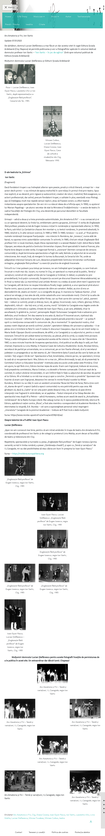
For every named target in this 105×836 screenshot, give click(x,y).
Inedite (29, 24)
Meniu (11, 7)
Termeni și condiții (37, 832)
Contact (18, 832)
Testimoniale (84, 16)
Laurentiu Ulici (82, 814)
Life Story (22, 16)
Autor (68, 16)
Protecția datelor (82, 832)
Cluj (33, 814)
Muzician (38, 16)
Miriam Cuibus (51, 818)
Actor (54, 16)
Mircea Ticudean (36, 818)
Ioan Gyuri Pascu (57, 814)
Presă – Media (12, 24)
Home (8, 16)
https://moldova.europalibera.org (28, 453)
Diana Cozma (43, 814)
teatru (62, 818)
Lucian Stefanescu (19, 818)
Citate (42, 24)
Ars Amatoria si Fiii (22, 814)
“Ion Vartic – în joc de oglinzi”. (49, 52)
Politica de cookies (60, 832)
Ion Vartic (70, 814)
